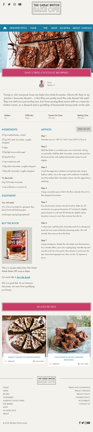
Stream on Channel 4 (79, 5)
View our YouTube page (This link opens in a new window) (19, 4)
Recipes (21, 28)
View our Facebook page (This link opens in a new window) (3, 4)
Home (5, 28)
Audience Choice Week (13, 400)
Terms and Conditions (79, 387)
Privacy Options (82, 391)
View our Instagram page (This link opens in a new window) (14, 4)
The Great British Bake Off (46, 8)
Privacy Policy (83, 394)
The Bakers (45, 29)
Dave (49, 82)
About (76, 27)
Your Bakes (33, 29)
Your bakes (8, 397)
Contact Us (84, 404)
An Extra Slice (65, 29)
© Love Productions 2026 (15, 423)
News (13, 27)
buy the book (23, 277)
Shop (54, 27)
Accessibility (84, 400)
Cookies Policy (83, 397)
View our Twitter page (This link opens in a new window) (9, 4)
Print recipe (84, 129)
